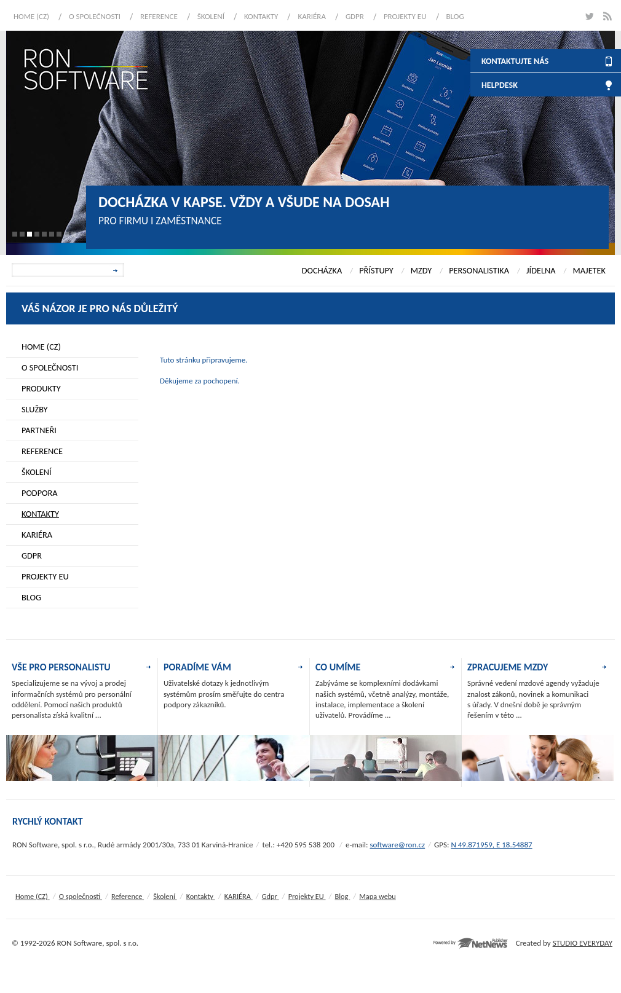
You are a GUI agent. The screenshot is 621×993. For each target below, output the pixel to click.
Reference (159, 16)
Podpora (40, 492)
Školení (210, 16)
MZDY (421, 270)
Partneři (39, 430)
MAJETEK (589, 270)
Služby (35, 409)
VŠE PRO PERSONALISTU (61, 667)
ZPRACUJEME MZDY (507, 667)
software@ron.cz (397, 844)
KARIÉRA (312, 16)
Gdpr (355, 16)
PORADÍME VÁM (197, 667)
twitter (588, 16)
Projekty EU (405, 16)
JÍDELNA (540, 270)
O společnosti (95, 16)
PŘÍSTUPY (376, 270)
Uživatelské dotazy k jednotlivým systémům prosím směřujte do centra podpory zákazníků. (224, 693)
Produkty (41, 388)
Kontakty (261, 16)
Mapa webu (377, 896)
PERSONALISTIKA (479, 270)
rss (607, 16)
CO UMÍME (337, 667)
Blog (455, 16)
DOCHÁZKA (322, 270)
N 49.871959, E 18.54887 (491, 844)
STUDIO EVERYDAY (582, 943)
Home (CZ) (31, 16)
